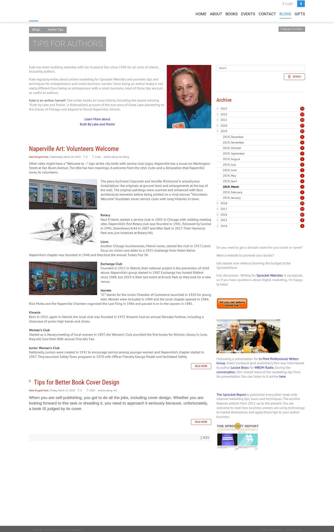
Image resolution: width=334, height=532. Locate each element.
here (282, 374)
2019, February (263, 190)
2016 (223, 213)
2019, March (263, 185)
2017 (223, 207)
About (216, 13)
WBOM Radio (264, 366)
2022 (223, 112)
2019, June (263, 168)
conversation (225, 370)
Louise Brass (240, 366)
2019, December (263, 135)
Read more (201, 364)
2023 (223, 107)
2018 (223, 201)
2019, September (263, 151)
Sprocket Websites (269, 273)
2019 (223, 129)
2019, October (263, 146)
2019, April (263, 179)
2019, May (263, 174)
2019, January (263, 196)
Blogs (285, 13)
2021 (223, 118)
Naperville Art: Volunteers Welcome (74, 147)
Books (232, 13)
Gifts (300, 13)
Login (289, 3)
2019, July (263, 163)
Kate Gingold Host (38, 154)
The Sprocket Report (231, 392)
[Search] (260, 66)
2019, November (263, 140)
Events (248, 13)
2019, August (263, 157)
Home (201, 13)
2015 (223, 218)
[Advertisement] (260, 494)
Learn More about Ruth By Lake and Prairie (97, 119)
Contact (267, 13)
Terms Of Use (293, 528)
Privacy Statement (271, 528)
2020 (223, 124)
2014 (223, 224)
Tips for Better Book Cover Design (29, 379)
